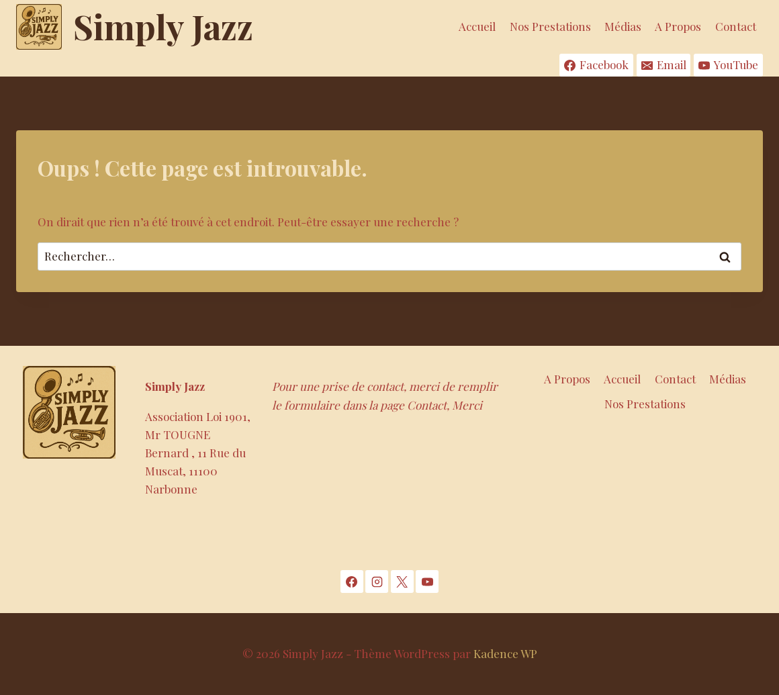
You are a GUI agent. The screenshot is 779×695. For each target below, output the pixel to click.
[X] (402, 581)
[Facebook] (351, 581)
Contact (735, 26)
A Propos (678, 26)
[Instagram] (376, 581)
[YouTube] (427, 581)
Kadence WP (505, 653)
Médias (622, 26)
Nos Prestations (550, 26)
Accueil (477, 26)
